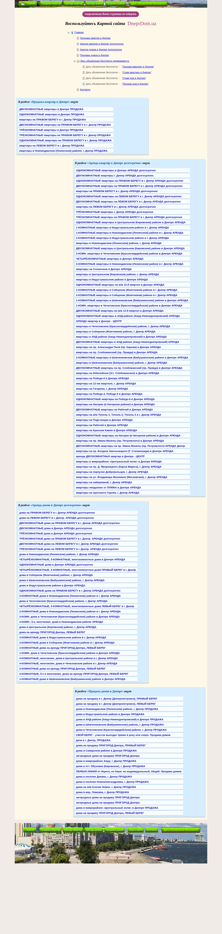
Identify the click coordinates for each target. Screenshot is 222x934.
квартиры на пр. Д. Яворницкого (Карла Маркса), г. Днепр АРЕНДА (118, 466)
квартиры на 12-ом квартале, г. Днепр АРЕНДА (106, 383)
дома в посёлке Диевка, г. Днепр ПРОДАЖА (104, 776)
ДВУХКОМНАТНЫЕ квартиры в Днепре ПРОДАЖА (51, 109)
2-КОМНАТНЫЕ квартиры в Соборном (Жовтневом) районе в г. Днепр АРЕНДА (126, 295)
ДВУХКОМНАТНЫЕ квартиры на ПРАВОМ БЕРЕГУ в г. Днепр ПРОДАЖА (65, 124)
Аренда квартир (74, 3)
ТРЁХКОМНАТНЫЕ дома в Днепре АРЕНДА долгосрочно (55, 533)
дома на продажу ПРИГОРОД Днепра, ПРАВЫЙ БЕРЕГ (111, 745)
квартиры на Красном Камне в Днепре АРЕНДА (106, 430)
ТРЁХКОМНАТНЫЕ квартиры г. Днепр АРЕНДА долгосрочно (114, 211)
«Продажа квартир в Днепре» (50, 101)
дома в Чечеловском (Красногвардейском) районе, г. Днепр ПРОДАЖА (121, 729)
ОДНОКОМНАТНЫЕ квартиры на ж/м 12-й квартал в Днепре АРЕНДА (120, 284)
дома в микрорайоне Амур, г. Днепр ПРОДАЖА (106, 760)
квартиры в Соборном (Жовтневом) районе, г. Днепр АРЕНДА (116, 331)
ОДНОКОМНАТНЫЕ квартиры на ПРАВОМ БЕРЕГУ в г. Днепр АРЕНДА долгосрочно (129, 180)
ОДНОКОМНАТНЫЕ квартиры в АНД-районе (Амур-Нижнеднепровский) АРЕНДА (128, 315)
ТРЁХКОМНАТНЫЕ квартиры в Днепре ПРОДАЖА (51, 129)
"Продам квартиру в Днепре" (138, 66)
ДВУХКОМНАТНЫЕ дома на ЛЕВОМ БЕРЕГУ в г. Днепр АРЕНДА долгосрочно (68, 543)
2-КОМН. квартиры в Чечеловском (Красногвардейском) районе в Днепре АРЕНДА (129, 253)
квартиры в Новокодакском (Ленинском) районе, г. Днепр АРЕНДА (119, 243)
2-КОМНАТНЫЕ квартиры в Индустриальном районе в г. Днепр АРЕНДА (122, 237)
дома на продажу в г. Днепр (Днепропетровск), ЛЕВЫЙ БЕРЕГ (116, 703)
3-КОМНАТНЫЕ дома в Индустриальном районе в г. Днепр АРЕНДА (62, 637)
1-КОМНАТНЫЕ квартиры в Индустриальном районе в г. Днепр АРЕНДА (122, 227)
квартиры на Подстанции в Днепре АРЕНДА (104, 419)
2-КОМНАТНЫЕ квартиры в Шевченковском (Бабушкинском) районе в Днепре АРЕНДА (132, 357)
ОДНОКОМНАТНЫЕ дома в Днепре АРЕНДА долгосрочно (56, 564)
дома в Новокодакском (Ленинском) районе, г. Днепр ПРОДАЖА (117, 708)
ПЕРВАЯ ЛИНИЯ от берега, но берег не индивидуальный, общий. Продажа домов (128, 771)
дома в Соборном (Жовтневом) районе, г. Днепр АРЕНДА (56, 575)
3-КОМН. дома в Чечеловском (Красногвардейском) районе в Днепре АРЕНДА (69, 616)
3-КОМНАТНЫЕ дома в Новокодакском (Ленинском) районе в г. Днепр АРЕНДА (70, 595)
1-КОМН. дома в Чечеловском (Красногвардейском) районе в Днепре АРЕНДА (69, 652)
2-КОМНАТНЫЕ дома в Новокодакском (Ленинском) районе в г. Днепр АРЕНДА (70, 611)
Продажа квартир (51, 3)
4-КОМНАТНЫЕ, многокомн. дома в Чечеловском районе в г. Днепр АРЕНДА (68, 663)
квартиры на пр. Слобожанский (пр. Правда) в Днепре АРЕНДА (116, 352)
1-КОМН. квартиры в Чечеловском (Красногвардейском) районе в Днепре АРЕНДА (129, 305)
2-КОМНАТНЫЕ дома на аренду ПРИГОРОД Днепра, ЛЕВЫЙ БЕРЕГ (62, 668)
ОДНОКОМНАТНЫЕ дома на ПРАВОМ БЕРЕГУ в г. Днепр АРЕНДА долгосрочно (69, 590)
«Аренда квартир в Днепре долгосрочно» (114, 163)
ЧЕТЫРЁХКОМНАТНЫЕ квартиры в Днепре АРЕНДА (109, 258)
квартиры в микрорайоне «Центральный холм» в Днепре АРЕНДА (119, 461)
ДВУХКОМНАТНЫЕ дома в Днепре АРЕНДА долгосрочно (55, 528)
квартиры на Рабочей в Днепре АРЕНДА (102, 425)
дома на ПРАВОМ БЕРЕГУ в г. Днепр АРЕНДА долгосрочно (57, 512)
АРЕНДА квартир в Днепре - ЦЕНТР (99, 321)
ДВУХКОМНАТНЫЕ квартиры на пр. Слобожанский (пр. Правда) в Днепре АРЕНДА (129, 367)
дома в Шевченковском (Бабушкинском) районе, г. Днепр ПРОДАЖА (120, 724)
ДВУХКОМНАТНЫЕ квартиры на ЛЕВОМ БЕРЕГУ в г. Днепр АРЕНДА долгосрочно (128, 201)
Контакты (85, 89)
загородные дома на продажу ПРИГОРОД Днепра (108, 755)
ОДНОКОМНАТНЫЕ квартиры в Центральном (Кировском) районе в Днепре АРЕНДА (130, 222)
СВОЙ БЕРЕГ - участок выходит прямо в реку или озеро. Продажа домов (123, 734)
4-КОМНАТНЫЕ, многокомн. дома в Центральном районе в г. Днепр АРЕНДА (68, 658)
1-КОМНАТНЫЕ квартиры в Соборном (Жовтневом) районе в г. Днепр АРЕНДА (126, 289)
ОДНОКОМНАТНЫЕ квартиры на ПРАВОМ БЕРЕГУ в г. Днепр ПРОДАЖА (65, 140)
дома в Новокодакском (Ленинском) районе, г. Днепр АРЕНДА (59, 554)
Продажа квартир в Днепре (95, 38)
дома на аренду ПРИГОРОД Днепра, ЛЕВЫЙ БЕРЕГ (52, 632)
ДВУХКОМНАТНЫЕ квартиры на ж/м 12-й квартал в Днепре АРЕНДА (120, 310)
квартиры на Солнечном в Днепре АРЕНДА (104, 269)
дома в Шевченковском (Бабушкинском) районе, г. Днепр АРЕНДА (62, 580)
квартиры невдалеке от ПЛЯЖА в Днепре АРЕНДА (108, 487)
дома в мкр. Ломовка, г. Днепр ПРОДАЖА (102, 792)
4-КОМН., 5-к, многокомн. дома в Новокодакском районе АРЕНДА (61, 621)
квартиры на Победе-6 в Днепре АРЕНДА (102, 378)
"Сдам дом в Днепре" (134, 78)
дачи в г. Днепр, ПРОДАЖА (93, 740)
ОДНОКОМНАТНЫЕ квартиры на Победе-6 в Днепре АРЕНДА (115, 399)
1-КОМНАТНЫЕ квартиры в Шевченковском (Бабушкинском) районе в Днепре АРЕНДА (132, 300)
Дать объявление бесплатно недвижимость (104, 61)
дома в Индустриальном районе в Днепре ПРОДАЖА (110, 714)
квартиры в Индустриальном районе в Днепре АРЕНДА (112, 279)
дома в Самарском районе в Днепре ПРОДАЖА (106, 750)
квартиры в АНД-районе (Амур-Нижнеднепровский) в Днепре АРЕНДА (121, 336)
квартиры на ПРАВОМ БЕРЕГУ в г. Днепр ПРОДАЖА (52, 119)
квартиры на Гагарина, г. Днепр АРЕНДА (102, 388)
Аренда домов (95, 3)
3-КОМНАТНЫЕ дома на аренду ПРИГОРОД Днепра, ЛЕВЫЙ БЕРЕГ (62, 647)
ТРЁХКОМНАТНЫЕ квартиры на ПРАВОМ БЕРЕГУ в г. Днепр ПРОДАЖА (65, 135)
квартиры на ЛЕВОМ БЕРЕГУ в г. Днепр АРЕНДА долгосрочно (116, 206)
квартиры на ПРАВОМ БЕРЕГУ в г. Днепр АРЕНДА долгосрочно (116, 191)
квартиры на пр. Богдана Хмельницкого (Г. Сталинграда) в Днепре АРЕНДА (124, 451)
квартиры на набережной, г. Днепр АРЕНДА (104, 482)
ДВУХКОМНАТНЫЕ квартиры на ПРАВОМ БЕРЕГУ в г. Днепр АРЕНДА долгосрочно (129, 185)
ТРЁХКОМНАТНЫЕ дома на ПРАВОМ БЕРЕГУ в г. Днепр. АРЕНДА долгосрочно (69, 538)
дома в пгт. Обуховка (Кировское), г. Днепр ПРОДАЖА (110, 766)
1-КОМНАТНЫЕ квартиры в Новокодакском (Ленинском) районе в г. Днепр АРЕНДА (129, 232)
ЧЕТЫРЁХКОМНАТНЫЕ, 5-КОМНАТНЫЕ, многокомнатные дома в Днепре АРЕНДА (72, 559)
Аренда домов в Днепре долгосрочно (101, 49)
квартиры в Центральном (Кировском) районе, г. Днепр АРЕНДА (117, 274)
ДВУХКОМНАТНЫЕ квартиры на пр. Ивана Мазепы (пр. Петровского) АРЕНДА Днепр (130, 445)
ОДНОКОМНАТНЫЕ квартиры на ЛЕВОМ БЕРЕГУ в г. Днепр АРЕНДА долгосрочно (128, 196)
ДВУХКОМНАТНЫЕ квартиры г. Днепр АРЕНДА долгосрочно (114, 175)
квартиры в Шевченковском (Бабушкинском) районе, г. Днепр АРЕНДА (121, 362)
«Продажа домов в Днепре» (105, 691)
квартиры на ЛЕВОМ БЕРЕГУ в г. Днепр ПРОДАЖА (51, 145)
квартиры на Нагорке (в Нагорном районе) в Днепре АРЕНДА (115, 404)
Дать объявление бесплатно (148, 3)
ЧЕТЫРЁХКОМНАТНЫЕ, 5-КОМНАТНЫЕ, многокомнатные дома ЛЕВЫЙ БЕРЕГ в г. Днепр (76, 606)
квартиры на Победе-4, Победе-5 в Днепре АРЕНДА (109, 393)
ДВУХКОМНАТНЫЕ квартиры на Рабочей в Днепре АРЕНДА (114, 409)
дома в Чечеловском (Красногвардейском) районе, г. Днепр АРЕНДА (63, 601)
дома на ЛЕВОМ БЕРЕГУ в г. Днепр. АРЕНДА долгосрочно (56, 517)
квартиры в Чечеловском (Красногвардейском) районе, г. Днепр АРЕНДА (123, 326)
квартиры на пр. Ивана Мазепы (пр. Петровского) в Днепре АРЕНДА (120, 440)
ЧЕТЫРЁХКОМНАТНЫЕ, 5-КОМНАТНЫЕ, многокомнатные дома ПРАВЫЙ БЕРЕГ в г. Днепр (77, 569)
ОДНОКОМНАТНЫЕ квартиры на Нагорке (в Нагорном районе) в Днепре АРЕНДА (128, 435)
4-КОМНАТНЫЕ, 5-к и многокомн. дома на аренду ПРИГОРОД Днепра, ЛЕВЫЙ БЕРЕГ (74, 673)
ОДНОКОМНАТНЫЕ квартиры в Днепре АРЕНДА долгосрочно (116, 170)
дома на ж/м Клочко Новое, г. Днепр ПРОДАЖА (106, 786)
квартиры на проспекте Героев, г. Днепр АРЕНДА (107, 492)
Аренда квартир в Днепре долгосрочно (102, 43)
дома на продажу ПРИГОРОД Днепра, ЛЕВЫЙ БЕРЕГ (110, 812)
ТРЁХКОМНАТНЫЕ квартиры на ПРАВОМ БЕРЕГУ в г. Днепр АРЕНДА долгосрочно (129, 217)
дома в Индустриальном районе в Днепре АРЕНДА (52, 585)
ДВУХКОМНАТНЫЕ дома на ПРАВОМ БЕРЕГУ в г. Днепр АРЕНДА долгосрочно (69, 523)
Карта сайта (136, 829)
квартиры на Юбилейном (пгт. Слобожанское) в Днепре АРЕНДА (117, 373)
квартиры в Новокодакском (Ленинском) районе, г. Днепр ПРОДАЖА (63, 150)
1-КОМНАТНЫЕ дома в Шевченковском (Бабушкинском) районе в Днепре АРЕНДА (72, 678)
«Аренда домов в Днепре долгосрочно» (56, 505)
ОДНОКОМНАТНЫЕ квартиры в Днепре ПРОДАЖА (51, 114)
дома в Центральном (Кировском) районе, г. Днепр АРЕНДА (57, 626)
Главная (30, 3)
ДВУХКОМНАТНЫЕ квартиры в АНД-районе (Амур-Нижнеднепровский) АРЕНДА (127, 341)
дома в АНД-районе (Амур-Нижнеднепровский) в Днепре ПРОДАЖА (119, 719)
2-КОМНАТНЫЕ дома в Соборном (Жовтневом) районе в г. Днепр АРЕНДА (67, 642)
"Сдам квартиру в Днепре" (136, 72)
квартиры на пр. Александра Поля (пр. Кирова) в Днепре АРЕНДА (118, 347)
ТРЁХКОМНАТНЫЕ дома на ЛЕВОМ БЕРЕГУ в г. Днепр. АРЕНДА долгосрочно (68, 549)
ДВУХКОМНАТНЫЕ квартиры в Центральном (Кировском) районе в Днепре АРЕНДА (130, 248)
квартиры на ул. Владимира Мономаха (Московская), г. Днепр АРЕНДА (121, 477)
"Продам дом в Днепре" (135, 83)
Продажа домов (115, 3)
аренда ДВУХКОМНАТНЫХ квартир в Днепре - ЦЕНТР (110, 456)
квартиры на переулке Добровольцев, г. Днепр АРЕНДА (112, 471)
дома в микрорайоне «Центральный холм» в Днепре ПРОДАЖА (117, 807)
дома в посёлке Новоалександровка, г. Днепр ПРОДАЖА (112, 781)
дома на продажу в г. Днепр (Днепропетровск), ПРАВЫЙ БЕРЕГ (116, 698)
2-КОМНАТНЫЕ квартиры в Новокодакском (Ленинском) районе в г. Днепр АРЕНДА (129, 263)
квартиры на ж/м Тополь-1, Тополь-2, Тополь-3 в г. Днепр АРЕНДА (118, 414)
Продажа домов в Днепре (94, 55)
